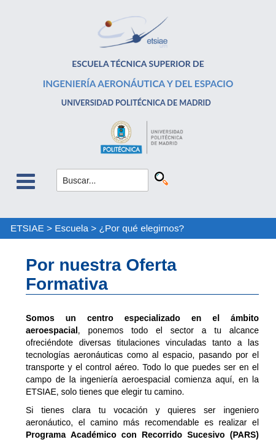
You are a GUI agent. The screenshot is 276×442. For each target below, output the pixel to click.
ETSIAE (27, 228)
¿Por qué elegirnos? (142, 228)
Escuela (71, 228)
